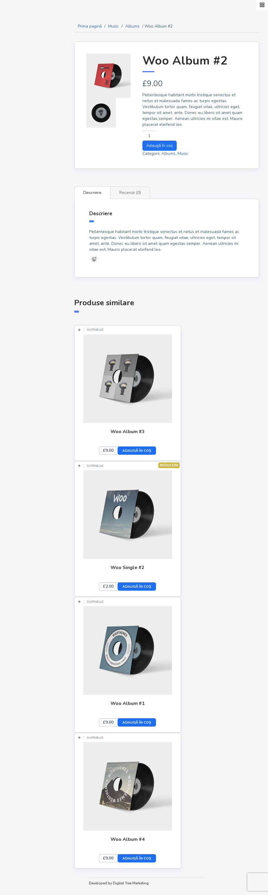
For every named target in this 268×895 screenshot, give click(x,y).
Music (119, 26)
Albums (138, 26)
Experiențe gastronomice (28, 157)
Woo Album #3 (133, 431)
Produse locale (30, 126)
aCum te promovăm (35, 203)
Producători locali (34, 140)
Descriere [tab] (98, 192)
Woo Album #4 (133, 839)
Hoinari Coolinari (32, 112)
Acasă (19, 98)
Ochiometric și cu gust (39, 175)
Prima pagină (95, 26)
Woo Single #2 (133, 567)
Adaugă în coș (163, 145)
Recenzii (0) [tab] (136, 192)
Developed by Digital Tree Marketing (124, 883)
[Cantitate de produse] (153, 136)
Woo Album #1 (133, 703)
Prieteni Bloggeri (32, 189)
